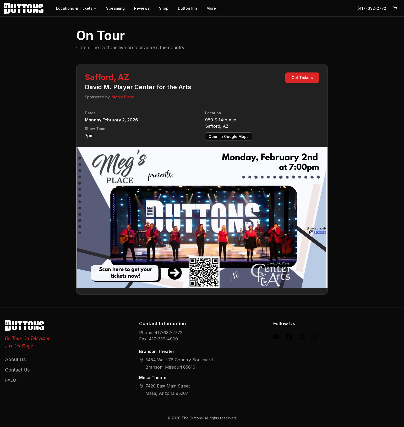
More (213, 8)
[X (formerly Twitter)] (301, 337)
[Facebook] (289, 337)
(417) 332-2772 (372, 8)
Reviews (142, 8)
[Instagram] (314, 337)
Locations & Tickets (76, 8)
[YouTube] (276, 337)
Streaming (115, 8)
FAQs (11, 380)
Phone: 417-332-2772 (160, 332)
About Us (15, 359)
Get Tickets (302, 77)
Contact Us (17, 370)
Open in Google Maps (229, 136)
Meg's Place (123, 97)
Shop (163, 8)
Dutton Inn (187, 8)
